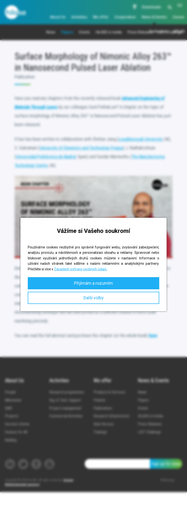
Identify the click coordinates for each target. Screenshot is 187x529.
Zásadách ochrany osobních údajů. (80, 269)
